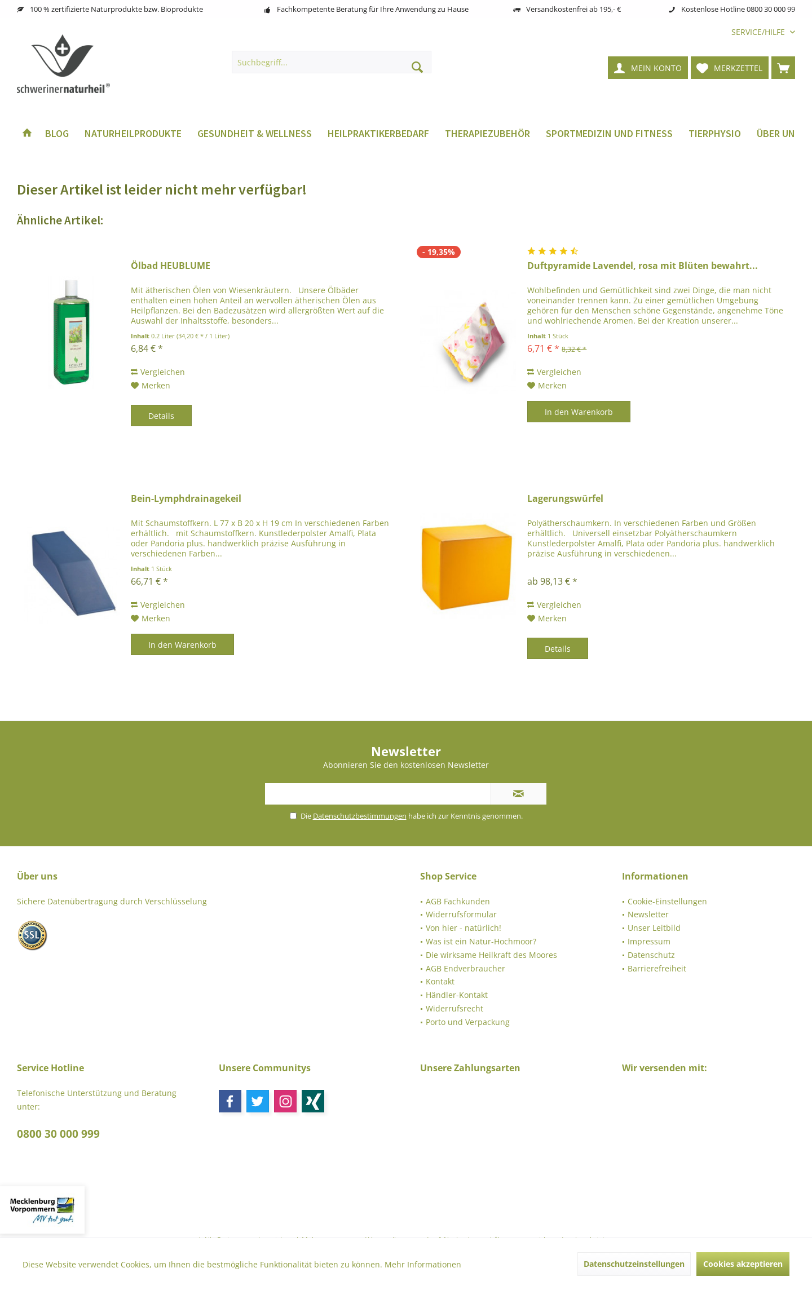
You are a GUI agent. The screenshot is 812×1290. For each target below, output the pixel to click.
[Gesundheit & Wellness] (254, 133)
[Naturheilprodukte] (133, 133)
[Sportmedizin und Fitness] (609, 133)
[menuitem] (759, 32)
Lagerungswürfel (565, 499)
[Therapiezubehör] (487, 133)
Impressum (649, 941)
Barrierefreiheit (657, 968)
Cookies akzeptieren (743, 1263)
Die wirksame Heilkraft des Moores (491, 954)
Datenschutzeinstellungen (634, 1263)
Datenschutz (651, 954)
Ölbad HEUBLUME (170, 266)
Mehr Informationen (423, 1264)
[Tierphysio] (715, 133)
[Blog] (57, 133)
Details (161, 415)
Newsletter (648, 914)
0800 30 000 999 (58, 1133)
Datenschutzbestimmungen (360, 816)
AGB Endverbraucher (465, 968)
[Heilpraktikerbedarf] (378, 133)
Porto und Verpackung (468, 1022)
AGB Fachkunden (458, 901)
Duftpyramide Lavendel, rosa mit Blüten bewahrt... (642, 266)
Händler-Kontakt (457, 994)
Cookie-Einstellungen (667, 901)
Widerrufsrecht (454, 1008)
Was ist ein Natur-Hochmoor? (481, 941)
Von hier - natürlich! (463, 927)
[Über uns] (779, 133)
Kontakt (440, 981)
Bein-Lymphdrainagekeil (186, 499)
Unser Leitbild (654, 927)
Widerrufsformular (461, 914)
